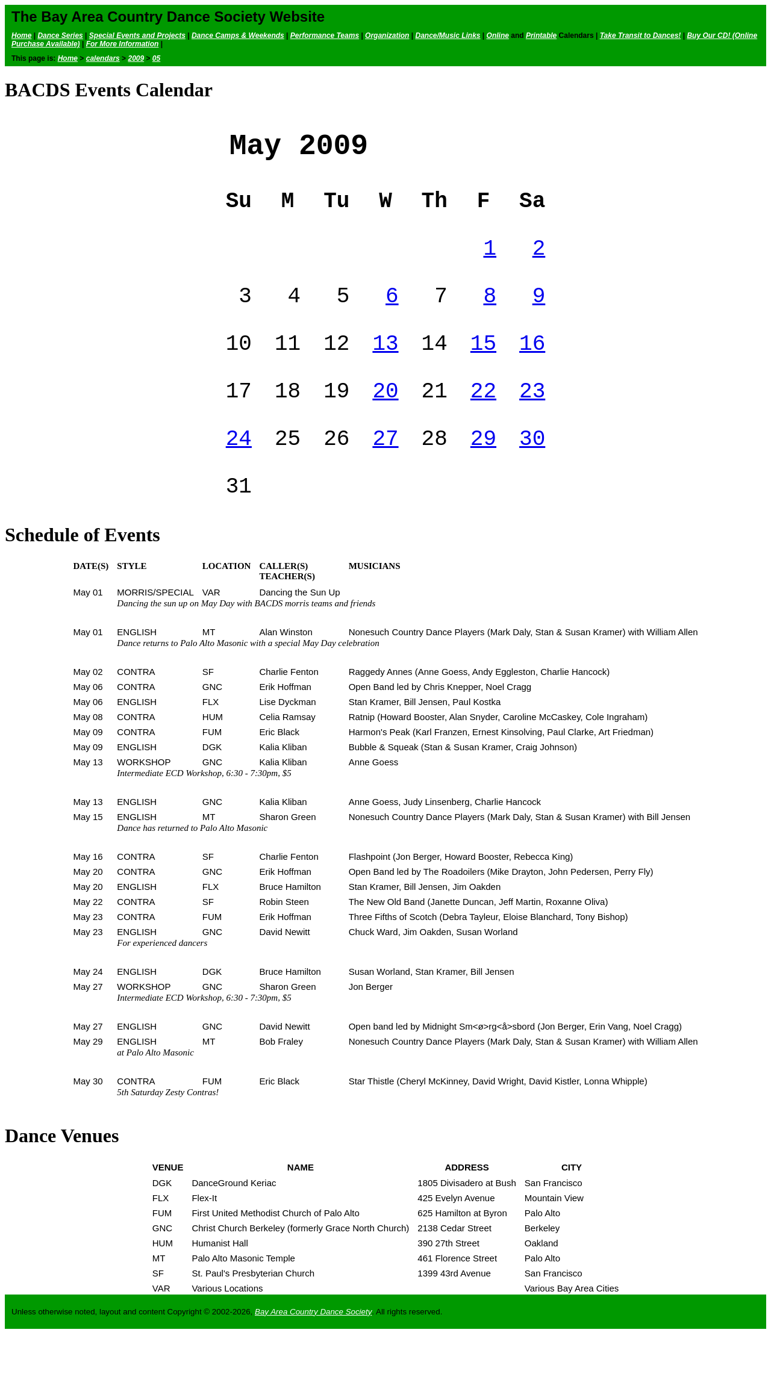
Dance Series (60, 35)
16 (532, 367)
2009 (136, 58)
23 (532, 420)
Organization (387, 35)
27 (385, 472)
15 (483, 367)
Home (21, 35)
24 (239, 472)
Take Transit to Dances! (640, 35)
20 (385, 420)
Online (498, 35)
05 (156, 58)
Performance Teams (324, 35)
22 (483, 420)
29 (483, 472)
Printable (541, 35)
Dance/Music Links (447, 35)
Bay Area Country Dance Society (313, 1352)
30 (532, 472)
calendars (103, 58)
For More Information (122, 44)
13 (385, 367)
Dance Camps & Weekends (238, 35)
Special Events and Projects (137, 35)
